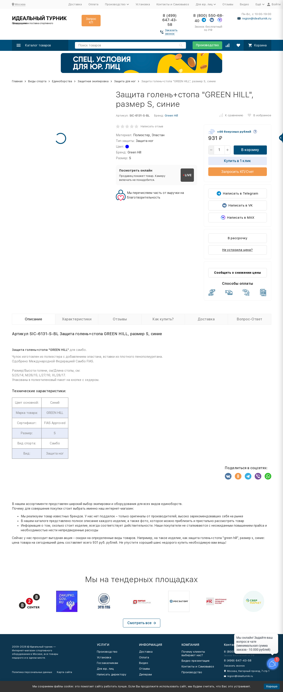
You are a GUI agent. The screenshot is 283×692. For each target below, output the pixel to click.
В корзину (250, 150)
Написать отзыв (152, 126)
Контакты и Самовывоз (173, 4)
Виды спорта (37, 81)
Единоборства (62, 81)
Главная (17, 81)
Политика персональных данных (32, 672)
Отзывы (227, 4)
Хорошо (271, 686)
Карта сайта (64, 672)
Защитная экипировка (93, 81)
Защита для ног (125, 81)
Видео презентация (195, 660)
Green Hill (171, 115)
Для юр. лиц (105, 668)
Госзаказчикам (107, 663)
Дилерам (145, 674)
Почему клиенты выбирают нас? (193, 653)
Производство (207, 45)
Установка (143, 4)
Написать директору (111, 674)
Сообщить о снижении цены (237, 272)
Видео (244, 4)
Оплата (93, 4)
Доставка (75, 4)
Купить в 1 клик (237, 161)
